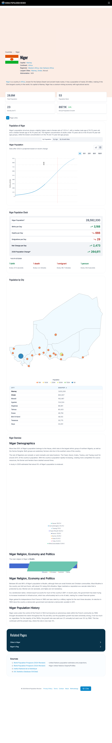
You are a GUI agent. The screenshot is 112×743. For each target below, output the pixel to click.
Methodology (74, 727)
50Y (94, 153)
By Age (55, 139)
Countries (8, 52)
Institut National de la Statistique (25, 707)
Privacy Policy (47, 727)
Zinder (40, 70)
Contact (61, 727)
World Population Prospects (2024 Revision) (30, 701)
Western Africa (33, 68)
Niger (8, 82)
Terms (56, 727)
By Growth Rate (65, 139)
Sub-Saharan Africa (47, 68)
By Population (47, 139)
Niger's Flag (14, 685)
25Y (89, 153)
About (67, 727)
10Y (84, 153)
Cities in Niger (15, 680)
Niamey (29, 63)
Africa (30, 65)
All (80, 153)
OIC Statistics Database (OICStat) (26, 710)
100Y (100, 153)
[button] (109, 3)
